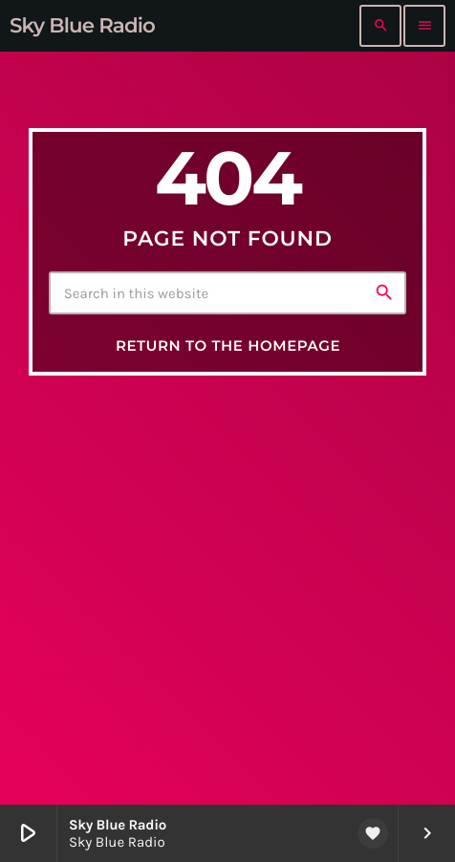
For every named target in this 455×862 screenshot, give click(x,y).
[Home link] (82, 26)
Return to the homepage (228, 345)
